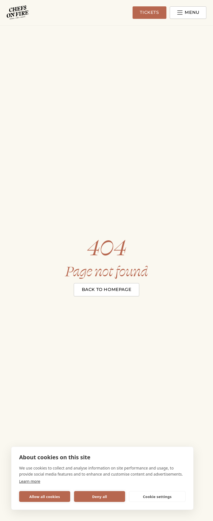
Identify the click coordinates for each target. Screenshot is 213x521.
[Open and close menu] (186, 12)
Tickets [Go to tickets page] (146, 12)
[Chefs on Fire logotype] (18, 12)
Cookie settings (157, 496)
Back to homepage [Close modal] (107, 289)
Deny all (99, 496)
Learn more (29, 481)
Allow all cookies (44, 496)
